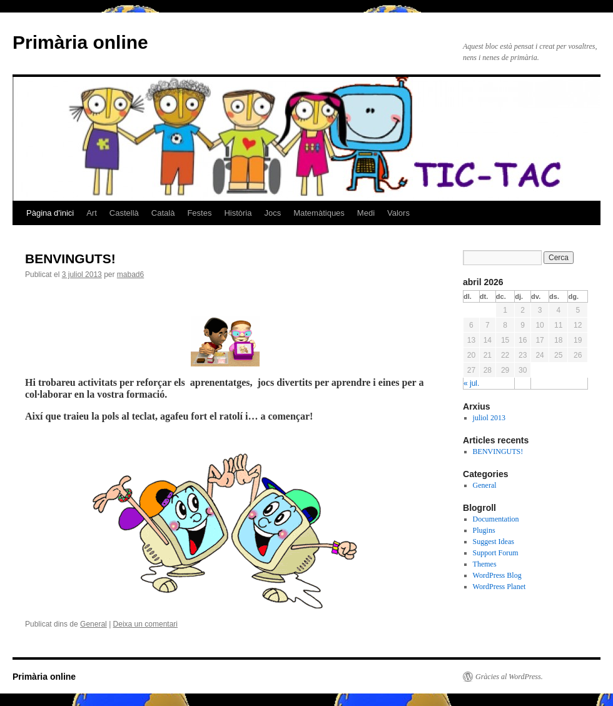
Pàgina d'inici (50, 213)
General (93, 624)
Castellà (124, 213)
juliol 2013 (489, 417)
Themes (485, 564)
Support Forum (496, 552)
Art (91, 213)
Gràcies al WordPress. (509, 676)
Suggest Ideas (493, 541)
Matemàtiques (319, 213)
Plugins (484, 530)
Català (163, 213)
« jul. (471, 383)
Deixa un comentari (145, 624)
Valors (398, 213)
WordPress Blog (497, 575)
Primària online (80, 42)
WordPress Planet (499, 586)
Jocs (272, 213)
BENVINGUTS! (70, 258)
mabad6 (130, 274)
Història (237, 213)
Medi (366, 213)
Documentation (496, 519)
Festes (199, 213)
